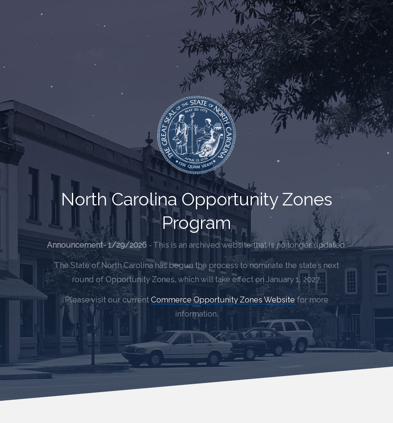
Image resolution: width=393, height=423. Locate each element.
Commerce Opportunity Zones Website (223, 299)
